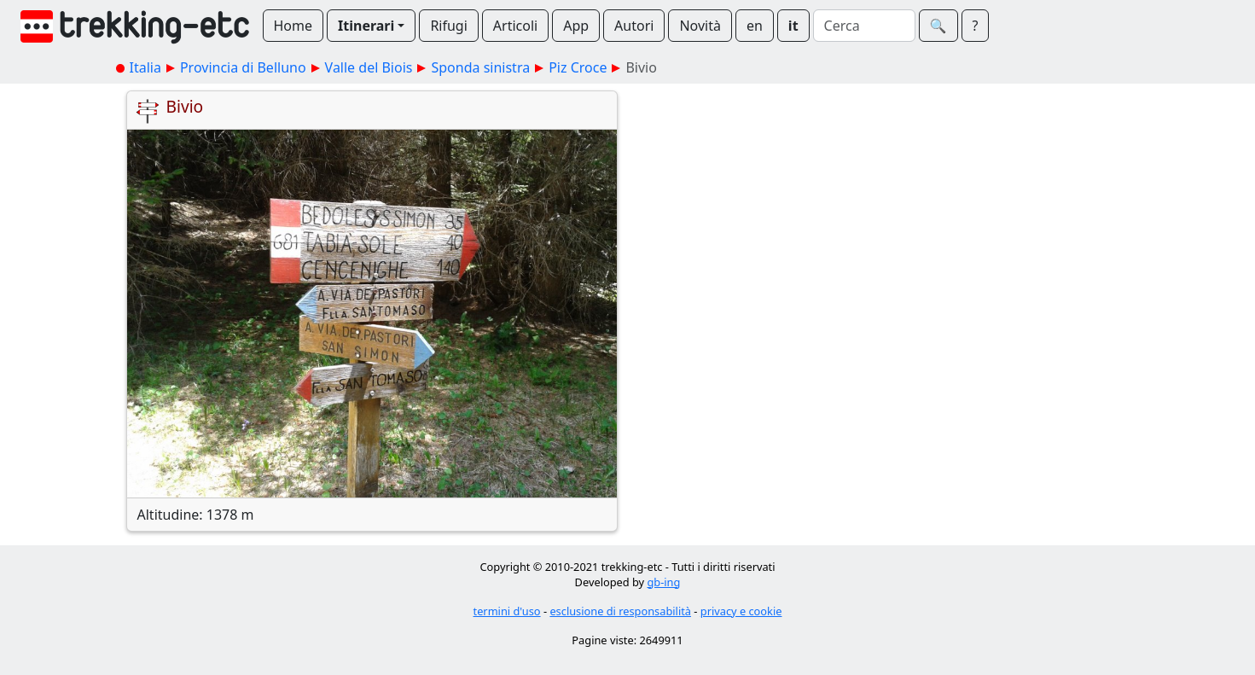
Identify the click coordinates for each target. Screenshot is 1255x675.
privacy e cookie (741, 611)
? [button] (976, 25)
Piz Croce (578, 67)
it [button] (793, 25)
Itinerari (366, 25)
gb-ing (663, 582)
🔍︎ (938, 25)
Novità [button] (700, 25)
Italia (145, 67)
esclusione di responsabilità (620, 611)
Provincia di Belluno (243, 67)
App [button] (576, 25)
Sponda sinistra (480, 67)
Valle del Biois (369, 67)
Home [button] (293, 25)
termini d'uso (507, 611)
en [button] (755, 25)
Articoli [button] (515, 25)
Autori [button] (634, 25)
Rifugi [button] (448, 25)
